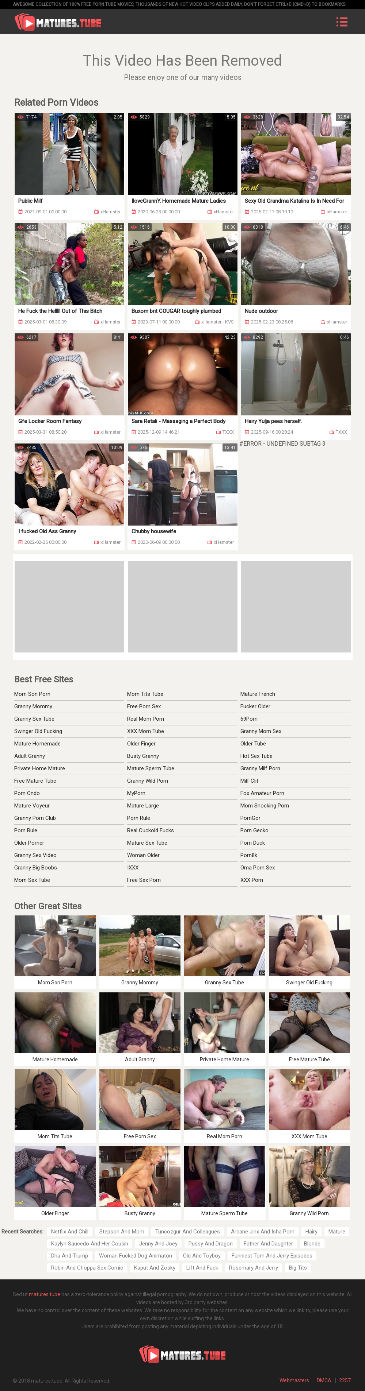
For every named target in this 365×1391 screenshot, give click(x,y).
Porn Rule (25, 830)
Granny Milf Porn (260, 768)
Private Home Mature (39, 768)
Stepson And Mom (121, 1231)
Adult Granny (29, 756)
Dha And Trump (69, 1255)
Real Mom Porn (145, 719)
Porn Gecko (254, 830)
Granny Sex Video (35, 855)
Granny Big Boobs (35, 867)
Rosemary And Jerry (253, 1267)
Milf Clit (249, 781)
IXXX (132, 867)
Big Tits (298, 1267)
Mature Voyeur (32, 805)
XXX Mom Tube (145, 731)
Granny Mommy (33, 706)
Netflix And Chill (69, 1231)
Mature (336, 1231)
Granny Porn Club (35, 818)
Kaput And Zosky (154, 1267)
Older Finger (141, 743)
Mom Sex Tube (32, 880)
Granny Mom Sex (260, 731)
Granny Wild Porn (147, 781)
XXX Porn (251, 880)
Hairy (311, 1231)
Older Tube (253, 743)
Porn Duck (252, 843)
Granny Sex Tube (34, 719)
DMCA (324, 1380)
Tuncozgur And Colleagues (187, 1231)
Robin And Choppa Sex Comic (87, 1267)
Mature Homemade (37, 743)
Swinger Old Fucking (38, 731)
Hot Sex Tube (256, 756)
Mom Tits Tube (145, 694)
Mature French (257, 694)
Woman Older (143, 855)
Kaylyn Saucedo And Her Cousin (89, 1243)
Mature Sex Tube (147, 843)
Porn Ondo (27, 793)
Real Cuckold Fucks (150, 830)
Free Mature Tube (35, 781)
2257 (345, 1380)
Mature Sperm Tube (150, 768)
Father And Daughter (268, 1243)
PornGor (250, 818)
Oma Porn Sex (257, 867)
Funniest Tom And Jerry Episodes (272, 1255)
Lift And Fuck (202, 1267)
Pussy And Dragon (211, 1243)
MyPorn (136, 793)
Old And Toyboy (202, 1255)
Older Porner (29, 843)
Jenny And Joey (158, 1243)
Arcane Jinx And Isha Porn (262, 1231)
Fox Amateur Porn (262, 793)
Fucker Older (255, 706)
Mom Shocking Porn (264, 805)
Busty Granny (143, 756)
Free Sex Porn (144, 880)
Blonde (312, 1243)
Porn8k (248, 855)
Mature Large (143, 805)
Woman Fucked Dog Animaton (135, 1255)
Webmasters (294, 1380)
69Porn (249, 719)
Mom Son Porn (32, 694)
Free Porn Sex (144, 706)
